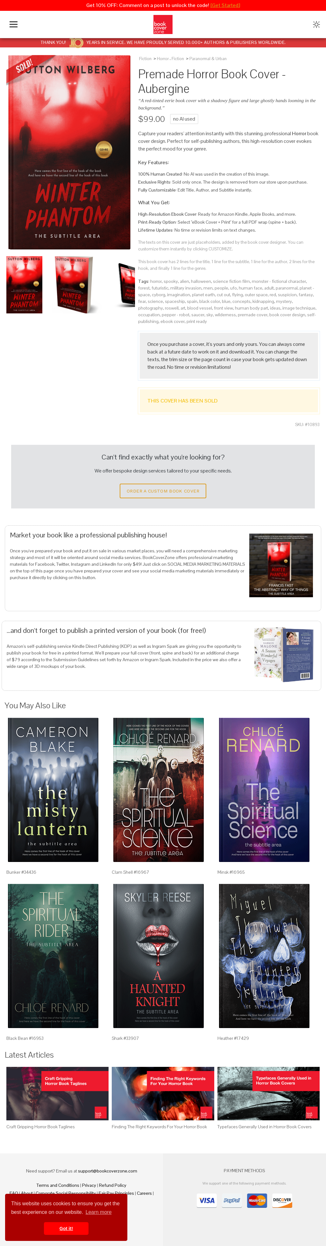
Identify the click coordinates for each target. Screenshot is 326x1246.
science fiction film (231, 281)
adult (269, 288)
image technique (298, 308)
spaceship (175, 301)
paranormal (287, 288)
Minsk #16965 (231, 872)
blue (226, 301)
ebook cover (172, 321)
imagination (178, 295)
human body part (251, 308)
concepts (241, 301)
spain (192, 301)
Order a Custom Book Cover (163, 491)
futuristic (160, 288)
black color (209, 301)
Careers (144, 1193)
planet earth (203, 295)
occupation (149, 315)
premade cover (252, 315)
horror (156, 281)
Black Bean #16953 (25, 1038)
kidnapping (263, 301)
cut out (223, 295)
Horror (163, 58)
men (208, 288)
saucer (197, 315)
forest (144, 288)
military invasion (186, 288)
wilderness (225, 315)
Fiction (145, 58)
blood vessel (199, 308)
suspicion (287, 295)
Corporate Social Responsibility (66, 1193)
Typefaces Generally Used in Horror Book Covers (264, 1127)
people (221, 288)
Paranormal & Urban (208, 58)
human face (250, 288)
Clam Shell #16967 (130, 872)
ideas (275, 308)
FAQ (14, 1193)
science (155, 301)
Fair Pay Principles (116, 1193)
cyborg (158, 295)
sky (209, 315)
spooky (171, 281)
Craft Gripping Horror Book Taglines (40, 1127)
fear (142, 301)
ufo (233, 288)
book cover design (287, 315)
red (273, 295)
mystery (284, 301)
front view (223, 308)
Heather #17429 (233, 1038)
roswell (172, 308)
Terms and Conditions (58, 1185)
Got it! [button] (66, 1228)
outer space (256, 295)
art (183, 308)
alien (184, 281)
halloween (201, 281)
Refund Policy (112, 1185)
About (27, 1193)
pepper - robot (175, 315)
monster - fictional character (279, 281)
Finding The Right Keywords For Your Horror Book (159, 1127)
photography (150, 308)
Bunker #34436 (21, 872)
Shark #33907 (125, 1038)
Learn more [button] (99, 1212)
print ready (197, 321)
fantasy (306, 295)
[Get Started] (225, 5)
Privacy (89, 1185)
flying (237, 295)
